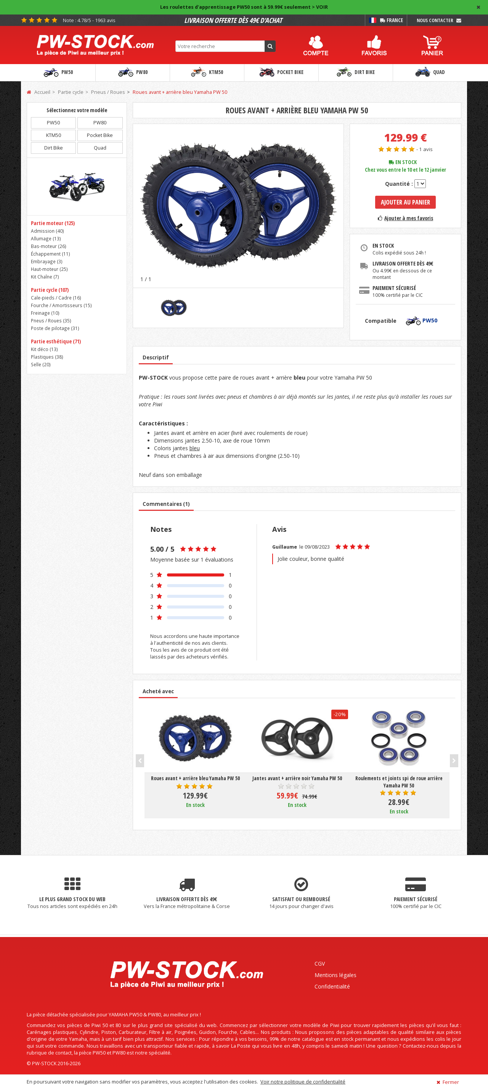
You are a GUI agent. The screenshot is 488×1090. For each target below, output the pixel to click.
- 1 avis (424, 149)
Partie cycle (70, 92)
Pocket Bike (281, 72)
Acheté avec (158, 691)
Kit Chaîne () (45, 277)
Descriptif (156, 357)
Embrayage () (47, 261)
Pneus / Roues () (51, 320)
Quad (430, 72)
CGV (320, 963)
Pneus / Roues (108, 92)
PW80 (133, 72)
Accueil (38, 92)
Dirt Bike (356, 72)
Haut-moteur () (49, 269)
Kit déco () (44, 349)
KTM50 (207, 72)
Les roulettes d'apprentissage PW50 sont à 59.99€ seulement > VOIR (244, 7)
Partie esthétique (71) (56, 341)
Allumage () (46, 238)
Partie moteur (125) (53, 223)
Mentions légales (335, 975)
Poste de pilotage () (55, 328)
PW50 (58, 72)
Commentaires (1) (166, 504)
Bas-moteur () (48, 246)
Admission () (47, 231)
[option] (238, 205)
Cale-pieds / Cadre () (56, 298)
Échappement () (50, 254)
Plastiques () (47, 357)
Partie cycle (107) (50, 289)
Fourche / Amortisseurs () (61, 305)
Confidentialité (332, 986)
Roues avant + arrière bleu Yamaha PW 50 (180, 92)
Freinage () (45, 313)
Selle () (41, 364)
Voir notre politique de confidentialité (302, 1082)
